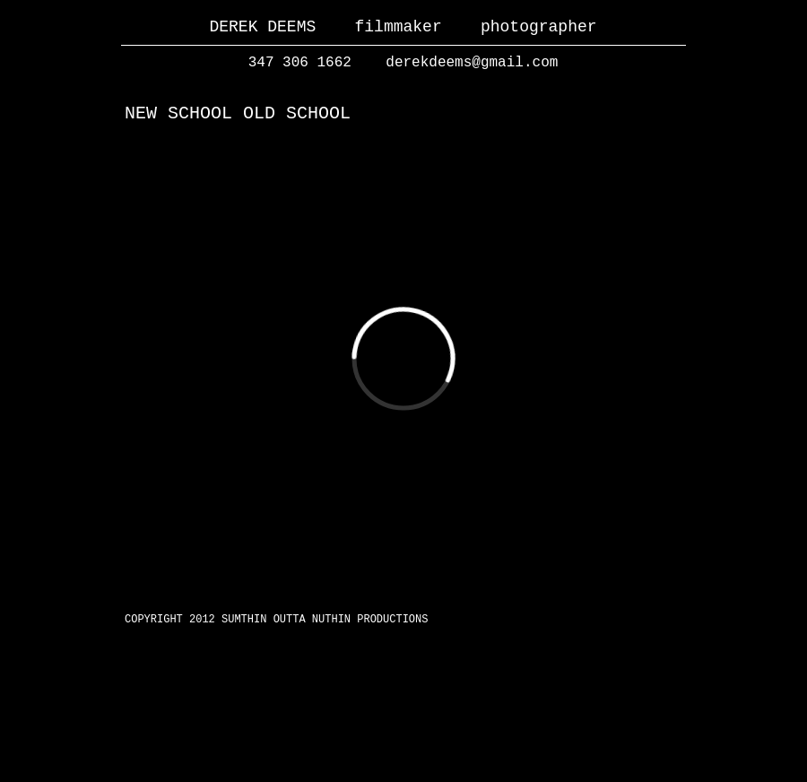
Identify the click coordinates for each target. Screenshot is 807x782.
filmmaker (397, 27)
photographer (539, 27)
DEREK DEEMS (262, 27)
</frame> (403, 358)
